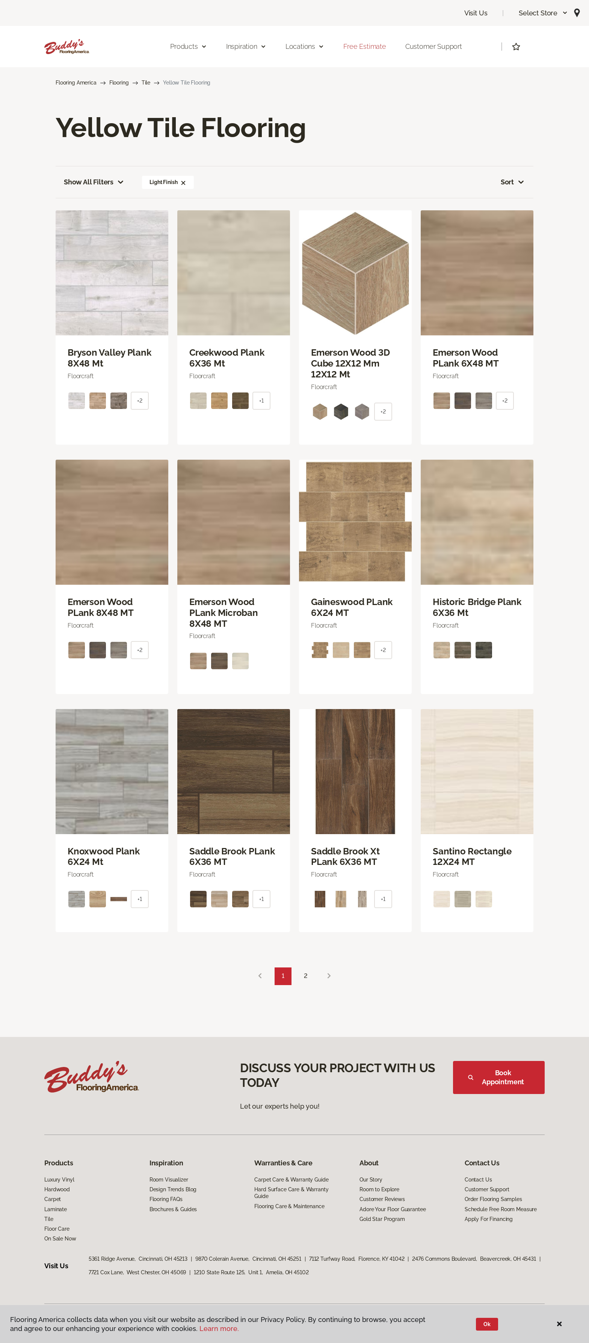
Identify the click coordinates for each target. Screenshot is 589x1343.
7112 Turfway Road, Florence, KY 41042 (357, 1259)
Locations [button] (304, 46)
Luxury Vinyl (59, 1180)
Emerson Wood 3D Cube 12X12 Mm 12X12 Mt (350, 363)
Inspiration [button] (246, 46)
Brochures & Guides (173, 1209)
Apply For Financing (489, 1219)
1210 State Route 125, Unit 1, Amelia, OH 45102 (251, 1272)
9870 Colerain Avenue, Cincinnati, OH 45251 (248, 1259)
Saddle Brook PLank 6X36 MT (232, 857)
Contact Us (478, 1180)
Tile (146, 83)
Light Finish (168, 182)
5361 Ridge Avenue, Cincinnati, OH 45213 (138, 1259)
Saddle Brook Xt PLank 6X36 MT (345, 857)
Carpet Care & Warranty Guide (291, 1180)
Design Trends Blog (173, 1189)
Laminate (55, 1209)
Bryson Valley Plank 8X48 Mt (109, 358)
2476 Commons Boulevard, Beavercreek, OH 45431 (474, 1259)
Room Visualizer (169, 1180)
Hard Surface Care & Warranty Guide (291, 1192)
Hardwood (57, 1189)
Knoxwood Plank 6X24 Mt (104, 857)
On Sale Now (60, 1239)
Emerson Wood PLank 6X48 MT (466, 358)
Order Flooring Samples (493, 1199)
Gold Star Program (382, 1219)
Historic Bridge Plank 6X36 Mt (477, 607)
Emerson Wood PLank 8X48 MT (101, 607)
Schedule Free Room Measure (501, 1209)
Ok (487, 1324)
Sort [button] (513, 182)
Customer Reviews (382, 1199)
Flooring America (76, 83)
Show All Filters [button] (94, 182)
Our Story (370, 1180)
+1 (261, 401)
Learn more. (219, 1328)
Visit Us (476, 13)
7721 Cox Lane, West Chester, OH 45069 (137, 1272)
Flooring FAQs (166, 1199)
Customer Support (433, 46)
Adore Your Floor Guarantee (392, 1209)
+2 (139, 401)
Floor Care (56, 1229)
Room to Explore (379, 1189)
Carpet (52, 1199)
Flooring (119, 83)
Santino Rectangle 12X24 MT (472, 857)
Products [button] (188, 46)
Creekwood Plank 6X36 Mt (226, 358)
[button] (543, 13)
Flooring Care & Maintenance (289, 1206)
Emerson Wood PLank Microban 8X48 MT (223, 613)
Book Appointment (496, 1077)
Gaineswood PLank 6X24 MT (352, 607)
